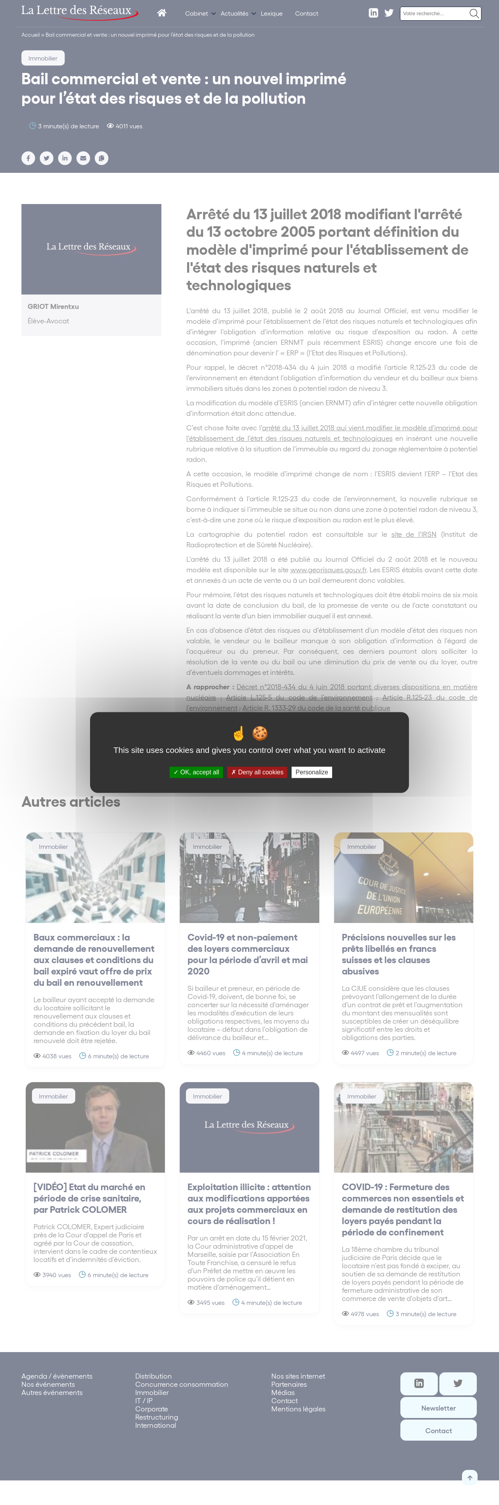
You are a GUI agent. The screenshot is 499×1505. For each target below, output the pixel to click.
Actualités (234, 13)
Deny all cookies (257, 772)
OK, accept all (196, 772)
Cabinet (196, 13)
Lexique (272, 13)
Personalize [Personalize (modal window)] (312, 772)
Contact (307, 13)
